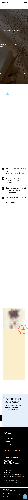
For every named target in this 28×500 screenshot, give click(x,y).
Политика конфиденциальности (12, 482)
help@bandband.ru (11, 457)
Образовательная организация (12, 484)
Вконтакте (8, 445)
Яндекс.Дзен (8, 439)
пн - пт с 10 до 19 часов (10, 452)
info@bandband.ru (19, 476)
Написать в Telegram (12, 463)
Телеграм (7, 442)
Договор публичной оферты (11, 480)
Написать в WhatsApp (8, 461)
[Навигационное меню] (25, 2)
